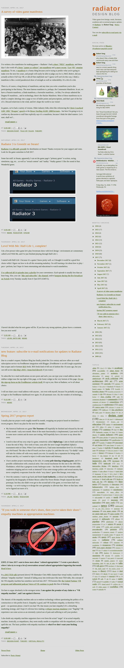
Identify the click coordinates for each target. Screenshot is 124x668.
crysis (118, 407)
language (98, 474)
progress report (108, 532)
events (95, 429)
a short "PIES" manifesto (63, 64)
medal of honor (107, 495)
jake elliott (103, 471)
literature (115, 484)
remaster (117, 542)
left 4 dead (113, 474)
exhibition (107, 430)
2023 (97, 237)
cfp (101, 394)
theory (38, 131)
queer (103, 537)
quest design (116, 537)
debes (102, 416)
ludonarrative (97, 487)
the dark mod (100, 569)
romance (118, 548)
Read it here (6, 568)
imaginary (95, 458)
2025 (97, 230)
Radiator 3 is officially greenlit (13, 149)
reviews (119, 545)
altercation (96, 376)
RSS (24, 367)
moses (94, 500)
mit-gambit (98, 497)
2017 (97, 257)
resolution (95, 545)
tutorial (112, 576)
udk (102, 579)
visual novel (106, 584)
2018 (97, 254)
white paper (102, 587)
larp (105, 474)
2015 (97, 336)
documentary (100, 422)
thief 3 (98, 574)
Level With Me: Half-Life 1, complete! (24, 245)
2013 (97, 342)
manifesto (22, 71)
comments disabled (98, 399)
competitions (114, 402)
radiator (17, 233)
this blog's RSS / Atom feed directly (28, 370)
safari (105, 550)
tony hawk (114, 574)
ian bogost (104, 456)
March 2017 (101, 321)
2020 (97, 247)
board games (97, 389)
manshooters (118, 490)
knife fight (119, 471)
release (105, 542)
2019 (97, 250)
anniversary (96, 379)
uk (107, 579)
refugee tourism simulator (57, 609)
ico (113, 456)
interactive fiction (99, 466)
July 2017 (101, 278)
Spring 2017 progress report (17, 415)
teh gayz (100, 566)
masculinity (101, 492)
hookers (118, 453)
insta (118, 463)
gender (102, 443)
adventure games (98, 373)
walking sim (116, 584)
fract (113, 432)
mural (104, 500)
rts (100, 550)
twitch (94, 579)
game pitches (103, 437)
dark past (98, 412)
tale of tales (27, 131)
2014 (97, 339)
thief (121, 571)
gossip (119, 445)
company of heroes (99, 402)
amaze (107, 376)
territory (111, 566)
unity (120, 579)
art (111, 381)
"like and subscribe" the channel (34, 276)
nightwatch (119, 506)
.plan (9, 497)
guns (94, 448)
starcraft (120, 558)
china (115, 394)
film (121, 430)
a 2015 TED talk (10, 575)
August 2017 (102, 274)
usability (106, 582)
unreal (98, 582)
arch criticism (111, 378)
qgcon (118, 535)
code (118, 397)
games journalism (101, 440)
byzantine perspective (114, 391)
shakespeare (116, 553)
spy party (111, 558)
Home (43, 650)
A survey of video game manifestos (21, 11)
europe (117, 427)
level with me (14, 338)
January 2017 (102, 328)
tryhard (103, 576)
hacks (100, 448)
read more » (11, 121)
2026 (97, 226)
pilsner (117, 519)
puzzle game (108, 535)
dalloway (105, 410)
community (113, 399)
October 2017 (102, 267)
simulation (96, 556)
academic (118, 368)
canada (94, 394)
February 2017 (103, 324)
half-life (108, 448)
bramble (117, 389)
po (104, 524)
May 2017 (101, 285)
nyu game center (109, 511)
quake (94, 537)
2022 (97, 240)
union (113, 579)
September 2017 (103, 271)
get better (98, 445)
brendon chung (98, 392)
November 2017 (103, 264)
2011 (97, 349)
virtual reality (36, 641)
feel (115, 430)
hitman (110, 453)
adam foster (114, 371)
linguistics (105, 484)
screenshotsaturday (116, 550)
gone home (110, 445)
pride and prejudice (112, 527)
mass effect (114, 492)
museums (114, 500)
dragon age (115, 422)
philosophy (106, 519)
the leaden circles (114, 568)
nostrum (117, 509)
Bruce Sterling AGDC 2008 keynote (45, 111)
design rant (13, 131)
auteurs (117, 384)
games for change (117, 437)
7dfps (109, 368)
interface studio (97, 469)
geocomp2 (119, 443)
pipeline (95, 521)
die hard (110, 419)
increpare (115, 461)
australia (107, 384)
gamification (116, 440)
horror (94, 456)
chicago (108, 394)
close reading (106, 397)
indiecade (107, 463)
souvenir (95, 558)
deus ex (101, 419)
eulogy (109, 427)
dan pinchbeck (117, 410)
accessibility (101, 371)
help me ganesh (113, 450)
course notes (99, 407)
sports (103, 558)
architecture (97, 381)
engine (108, 424)
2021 (97, 243)
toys (96, 576)
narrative (96, 502)
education (96, 424)
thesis (114, 571)
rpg (93, 550)
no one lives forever (103, 508)
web (93, 587)
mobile (108, 497)
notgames (95, 511)
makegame (96, 490)
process (113, 529)
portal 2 (120, 524)
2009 (97, 356)
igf (119, 456)
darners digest (110, 412)
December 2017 (103, 260)
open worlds (114, 514)
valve (113, 582)
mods (116, 497)
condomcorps (96, 405)
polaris (110, 524)
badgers (94, 386)
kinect (111, 471)
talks (121, 563)
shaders (106, 553)
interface (115, 466)
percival (95, 519)
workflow (114, 587)
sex (96, 553)
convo (120, 405)
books (108, 389)
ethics (102, 427)
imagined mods (111, 458)
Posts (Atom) (15, 655)
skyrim (107, 556)
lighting (110, 482)
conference (109, 404)
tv (119, 576)
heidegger (102, 450)
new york (110, 502)
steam (26, 233)
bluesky (118, 386)
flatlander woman (102, 432)
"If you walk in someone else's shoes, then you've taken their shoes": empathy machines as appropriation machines (41, 512)
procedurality (97, 529)
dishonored (119, 419)
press (98, 527)
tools (121, 574)
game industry (107, 435)
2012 (97, 346)
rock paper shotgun (104, 548)
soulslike (117, 555)
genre (109, 443)
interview (110, 469)
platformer (110, 522)
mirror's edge (119, 495)
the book (120, 566)
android (117, 376)
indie (94, 463)
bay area (102, 386)
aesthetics (114, 373)
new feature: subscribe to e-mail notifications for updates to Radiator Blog (41, 353)
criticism (111, 407)
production (96, 532)
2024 (97, 233)
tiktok (105, 574)
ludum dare (114, 487)
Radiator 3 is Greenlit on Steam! (20, 144)
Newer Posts (5, 650)
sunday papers (109, 561)
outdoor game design (100, 516)
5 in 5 (102, 368)
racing (94, 540)
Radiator (98, 25)
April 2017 (101, 288)
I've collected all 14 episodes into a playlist (18, 273)
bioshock (110, 386)
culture (95, 410)
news (9, 233)
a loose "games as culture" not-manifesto (34, 68)
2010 (97, 353)
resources (106, 545)
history (101, 453)
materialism (96, 495)
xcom (94, 589)
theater (94, 571)
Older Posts (79, 650)
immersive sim (99, 461)
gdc (94, 442)
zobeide (101, 589)
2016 (97, 332)
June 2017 (101, 281)
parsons (116, 516)
